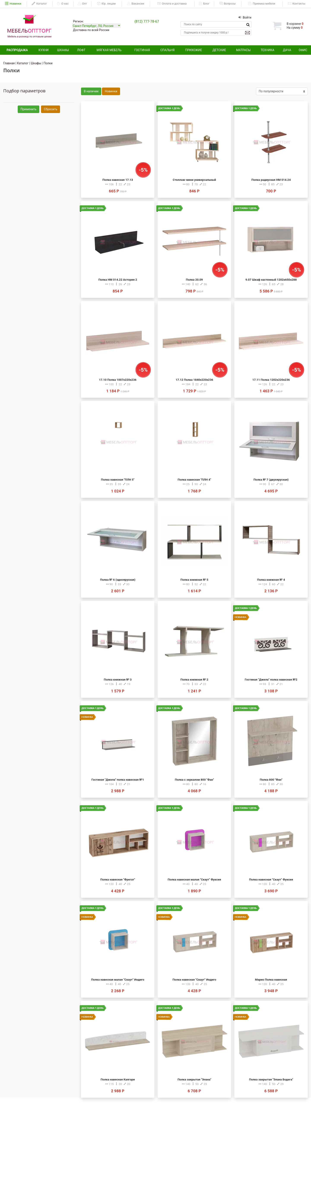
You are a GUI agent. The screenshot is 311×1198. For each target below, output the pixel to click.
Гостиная (142, 50)
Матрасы (243, 50)
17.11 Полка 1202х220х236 (271, 379)
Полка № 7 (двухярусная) (271, 479)
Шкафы (63, 50)
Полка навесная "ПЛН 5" (118, 479)
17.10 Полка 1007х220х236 (117, 379)
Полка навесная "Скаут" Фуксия (271, 879)
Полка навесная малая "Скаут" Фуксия (194, 879)
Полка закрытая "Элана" (194, 1079)
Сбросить (50, 109)
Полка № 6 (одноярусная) (117, 579)
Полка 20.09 (194, 279)
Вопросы (227, 3)
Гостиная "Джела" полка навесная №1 (117, 779)
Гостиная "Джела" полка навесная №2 (271, 679)
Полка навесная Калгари (118, 1079)
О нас (63, 3)
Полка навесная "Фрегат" (117, 879)
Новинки (13, 3)
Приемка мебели (261, 3)
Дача (287, 50)
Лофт (81, 50)
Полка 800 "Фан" (271, 779)
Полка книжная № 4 (271, 579)
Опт (82, 3)
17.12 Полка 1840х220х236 (194, 379)
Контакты (296, 3)
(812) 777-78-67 (146, 21)
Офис (303, 50)
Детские (219, 50)
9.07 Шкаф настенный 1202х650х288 (271, 279)
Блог (204, 3)
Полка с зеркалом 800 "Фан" (194, 779)
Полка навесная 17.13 (117, 179)
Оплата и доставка (172, 3)
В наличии (91, 91)
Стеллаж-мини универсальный (194, 179)
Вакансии (135, 3)
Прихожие (193, 50)
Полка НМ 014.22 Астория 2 (117, 279)
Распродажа (17, 50)
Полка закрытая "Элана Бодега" (271, 1079)
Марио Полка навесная (271, 979)
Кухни (43, 50)
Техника (267, 50)
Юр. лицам (106, 3)
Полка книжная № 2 (194, 679)
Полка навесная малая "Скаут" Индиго (117, 979)
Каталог (39, 3)
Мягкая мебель (109, 50)
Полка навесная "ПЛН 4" (194, 479)
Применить (28, 109)
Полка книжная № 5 (194, 579)
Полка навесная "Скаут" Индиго (194, 979)
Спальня (167, 50)
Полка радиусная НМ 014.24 (271, 179)
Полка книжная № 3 (118, 679)
